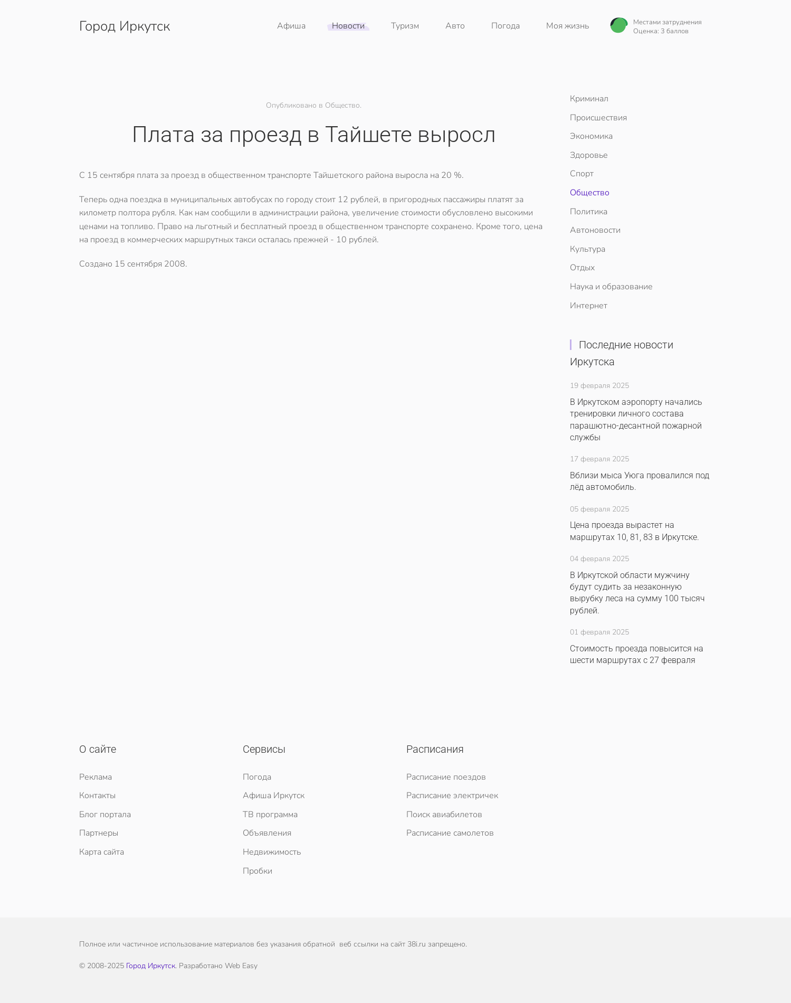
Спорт (582, 173)
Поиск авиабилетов (444, 814)
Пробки (257, 871)
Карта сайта (101, 852)
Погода (505, 26)
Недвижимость (272, 852)
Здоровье (589, 155)
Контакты (97, 795)
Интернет (588, 305)
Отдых (582, 267)
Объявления (267, 833)
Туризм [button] (405, 26)
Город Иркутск (150, 966)
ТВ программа (270, 814)
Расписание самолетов (450, 833)
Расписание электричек (452, 795)
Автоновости (595, 230)
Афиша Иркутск (273, 795)
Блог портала (105, 814)
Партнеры (98, 833)
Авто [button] (455, 26)
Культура (587, 249)
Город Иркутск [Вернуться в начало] (124, 26)
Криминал (589, 99)
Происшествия (598, 118)
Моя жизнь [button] (567, 26)
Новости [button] (348, 26)
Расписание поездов (446, 777)
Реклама (95, 777)
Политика (588, 211)
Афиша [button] (291, 26)
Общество (589, 192)
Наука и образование (611, 286)
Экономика (591, 136)
